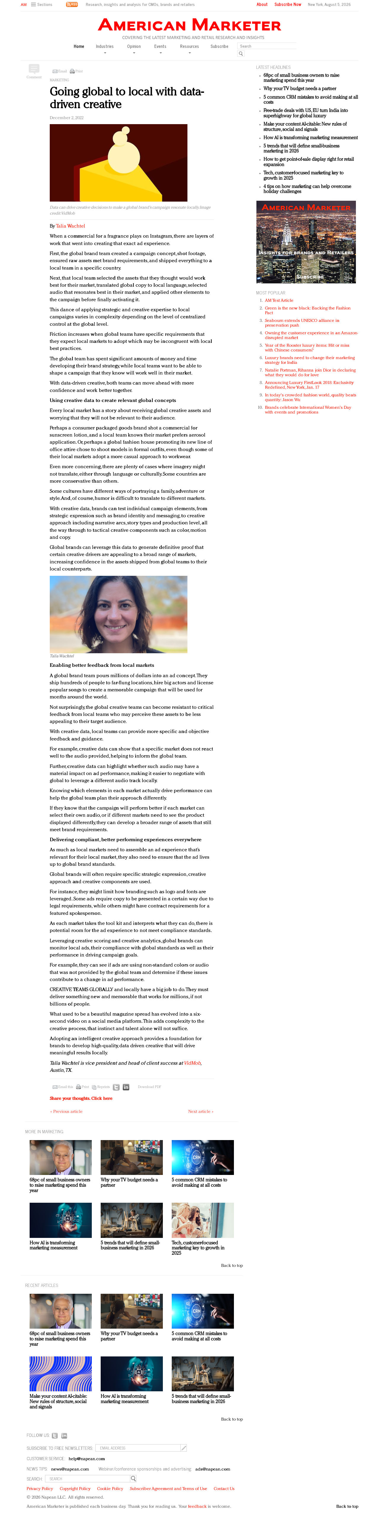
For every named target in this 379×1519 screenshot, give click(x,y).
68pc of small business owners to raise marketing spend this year (301, 78)
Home (79, 46)
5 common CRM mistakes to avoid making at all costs (199, 1183)
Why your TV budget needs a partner (300, 89)
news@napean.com (70, 1469)
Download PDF (149, 1087)
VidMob (192, 1063)
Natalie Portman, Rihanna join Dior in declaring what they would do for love (310, 372)
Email (62, 71)
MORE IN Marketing (44, 1131)
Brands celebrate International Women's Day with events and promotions (308, 410)
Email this (65, 1087)
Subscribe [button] (219, 46)
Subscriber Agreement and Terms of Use (168, 1489)
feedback (197, 1507)
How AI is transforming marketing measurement (311, 138)
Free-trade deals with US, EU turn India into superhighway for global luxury (306, 113)
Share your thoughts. (81, 1099)
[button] (42, 4)
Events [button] (160, 48)
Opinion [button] (134, 48)
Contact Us (224, 1489)
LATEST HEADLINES (273, 67)
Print (79, 71)
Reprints (103, 1087)
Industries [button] (105, 48)
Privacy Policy (40, 1489)
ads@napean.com (212, 1469)
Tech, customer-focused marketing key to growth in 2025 (198, 1248)
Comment (34, 77)
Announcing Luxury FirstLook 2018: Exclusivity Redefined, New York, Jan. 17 (309, 385)
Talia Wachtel (70, 226)
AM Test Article (279, 301)
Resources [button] (189, 48)
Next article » (200, 1112)
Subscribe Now (287, 4)
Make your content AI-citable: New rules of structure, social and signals (305, 127)
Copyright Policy (75, 1489)
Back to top (232, 1266)
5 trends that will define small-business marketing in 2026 (130, 1246)
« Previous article (66, 1112)
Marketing (59, 80)
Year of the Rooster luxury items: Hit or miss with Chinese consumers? (307, 348)
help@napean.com (87, 1459)
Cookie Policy (110, 1489)
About (262, 4)
